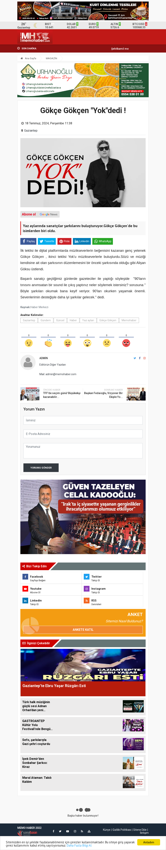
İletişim (144, 832)
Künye (106, 829)
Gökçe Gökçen (107, 320)
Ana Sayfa (28, 58)
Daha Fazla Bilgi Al (93, 845)
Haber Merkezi (39, 307)
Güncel (60, 320)
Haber (73, 320)
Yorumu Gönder (41, 467)
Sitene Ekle (140, 829)
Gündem (46, 320)
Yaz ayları (88, 320)
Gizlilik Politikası (122, 829)
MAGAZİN (51, 58)
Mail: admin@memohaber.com (57, 374)
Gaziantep (31, 130)
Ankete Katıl (83, 629)
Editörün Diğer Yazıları (52, 364)
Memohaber (129, 320)
